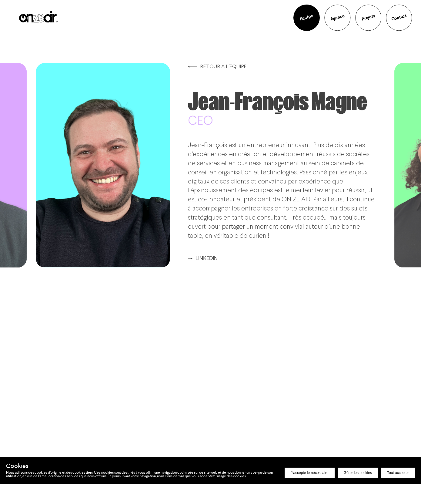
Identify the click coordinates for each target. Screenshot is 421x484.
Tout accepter (398, 473)
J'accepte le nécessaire (309, 473)
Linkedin (203, 258)
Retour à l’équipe (217, 66)
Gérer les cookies (358, 473)
